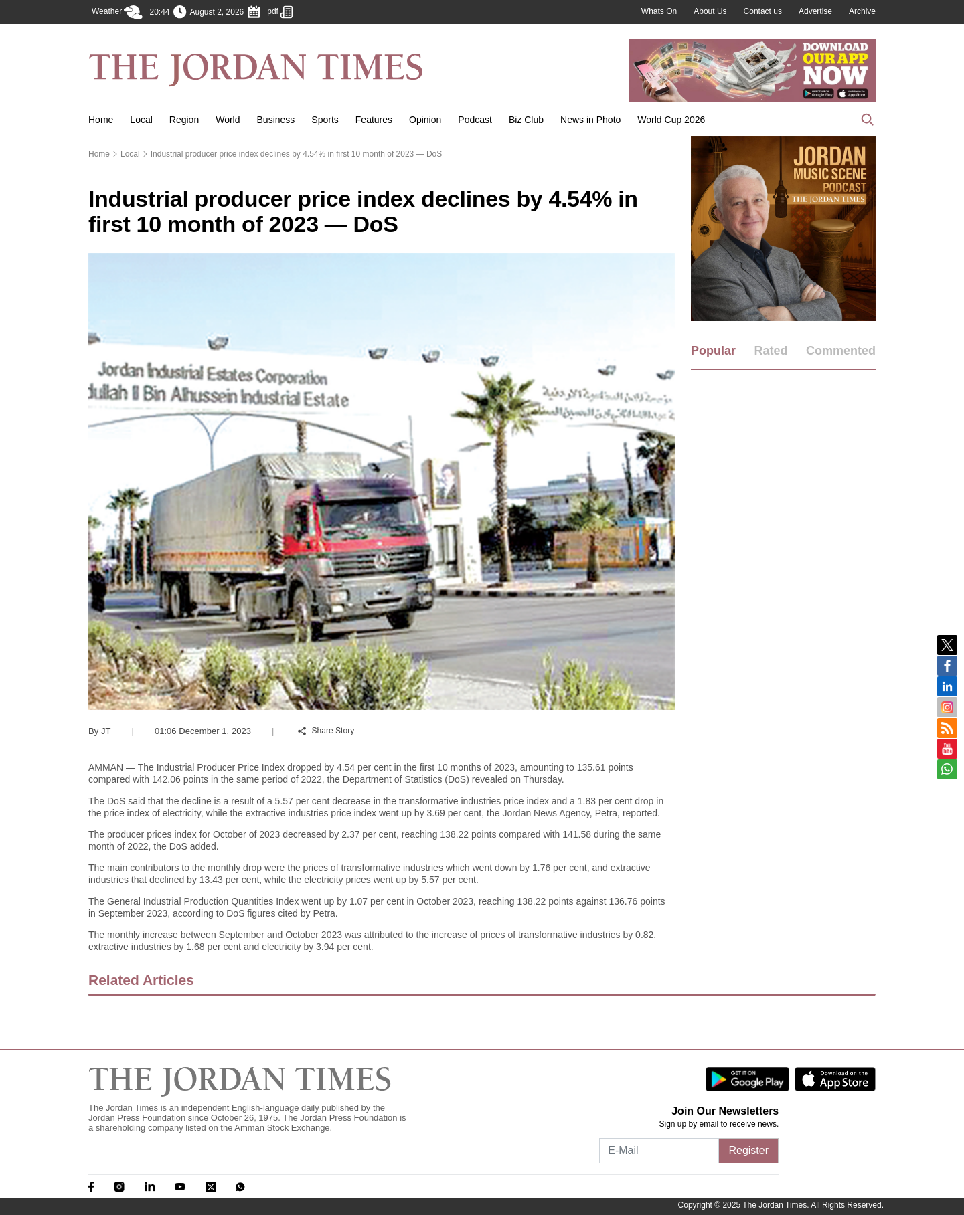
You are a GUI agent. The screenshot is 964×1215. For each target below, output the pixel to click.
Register (748, 1150)
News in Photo (590, 119)
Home (100, 119)
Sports (324, 119)
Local (141, 119)
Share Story (326, 730)
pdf (280, 12)
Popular (713, 350)
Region (184, 119)
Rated (770, 350)
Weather (117, 12)
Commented (841, 350)
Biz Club (526, 119)
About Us (710, 11)
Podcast (475, 119)
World (228, 119)
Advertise (815, 11)
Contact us (763, 11)
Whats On (659, 11)
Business (276, 119)
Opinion (425, 119)
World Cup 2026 (671, 119)
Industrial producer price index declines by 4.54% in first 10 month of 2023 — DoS (297, 154)
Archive (862, 11)
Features (373, 119)
